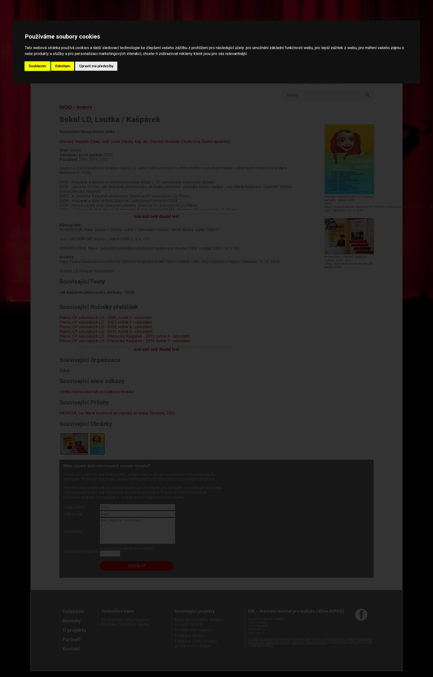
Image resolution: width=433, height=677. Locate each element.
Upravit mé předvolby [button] (96, 66)
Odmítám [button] (62, 66)
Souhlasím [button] (37, 66)
